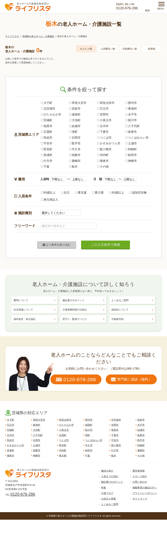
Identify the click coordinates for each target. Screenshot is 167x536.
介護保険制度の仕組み (74, 309)
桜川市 (131, 120)
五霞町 (46, 131)
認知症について (120, 309)
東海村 (131, 108)
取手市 (75, 143)
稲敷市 (75, 155)
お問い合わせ (139, 481)
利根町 (131, 149)
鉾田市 (131, 155)
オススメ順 (86, 48)
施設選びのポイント (73, 300)
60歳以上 (116, 192)
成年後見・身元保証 (25, 319)
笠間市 (103, 114)
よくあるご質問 (120, 300)
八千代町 (132, 126)
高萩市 (75, 108)
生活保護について (23, 309)
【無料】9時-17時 (124, 7)
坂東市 (131, 131)
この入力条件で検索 (105, 244)
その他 (103, 166)
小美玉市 (104, 120)
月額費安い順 (129, 48)
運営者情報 (138, 470)
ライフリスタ (12, 36)
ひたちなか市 (51, 114)
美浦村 (46, 155)
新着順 (151, 48)
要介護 (98, 192)
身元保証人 (49, 199)
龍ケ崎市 (104, 149)
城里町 (75, 114)
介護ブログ (107, 493)
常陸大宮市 (77, 103)
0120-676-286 (22, 494)
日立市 (103, 108)
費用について (21, 300)
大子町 (46, 103)
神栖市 (131, 160)
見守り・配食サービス (74, 319)
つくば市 (104, 137)
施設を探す (107, 470)
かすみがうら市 (108, 143)
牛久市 (75, 149)
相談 (147, 10)
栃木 (73, 166)
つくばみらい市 (137, 137)
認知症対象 (138, 192)
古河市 (103, 126)
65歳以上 (48, 192)
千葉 (45, 166)
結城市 (75, 126)
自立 (65, 192)
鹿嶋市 (75, 160)
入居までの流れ (109, 476)
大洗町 (75, 120)
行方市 (46, 160)
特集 (103, 487)
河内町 (103, 155)
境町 (73, 131)
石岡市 (75, 137)
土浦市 (131, 143)
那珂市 (131, 103)
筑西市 (46, 126)
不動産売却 (117, 319)
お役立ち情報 (108, 498)
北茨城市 (48, 108)
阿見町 (46, 149)
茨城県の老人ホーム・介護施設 (38, 36)
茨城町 (46, 120)
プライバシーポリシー (144, 493)
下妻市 (103, 131)
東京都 (62, 455)
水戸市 (131, 114)
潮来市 (103, 160)
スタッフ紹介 (139, 476)
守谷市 (46, 143)
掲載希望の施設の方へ (144, 487)
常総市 (46, 137)
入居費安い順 (107, 48)
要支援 (81, 192)
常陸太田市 (105, 103)
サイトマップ (139, 498)
